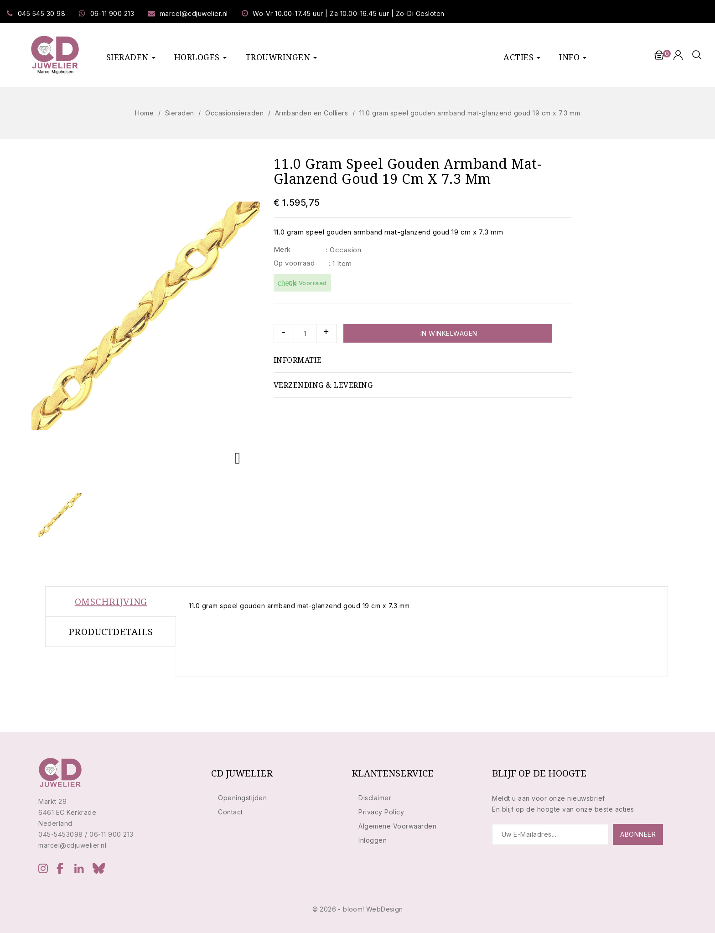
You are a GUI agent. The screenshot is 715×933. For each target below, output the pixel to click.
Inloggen (372, 840)
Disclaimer (374, 798)
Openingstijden (242, 798)
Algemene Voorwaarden (397, 826)
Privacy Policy (381, 812)
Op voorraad (294, 263)
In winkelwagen (447, 333)
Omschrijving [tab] (111, 601)
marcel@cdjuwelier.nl (194, 13)
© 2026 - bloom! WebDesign (357, 909)
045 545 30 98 (42, 13)
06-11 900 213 (112, 13)
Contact (230, 812)
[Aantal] (305, 333)
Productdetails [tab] (110, 631)
